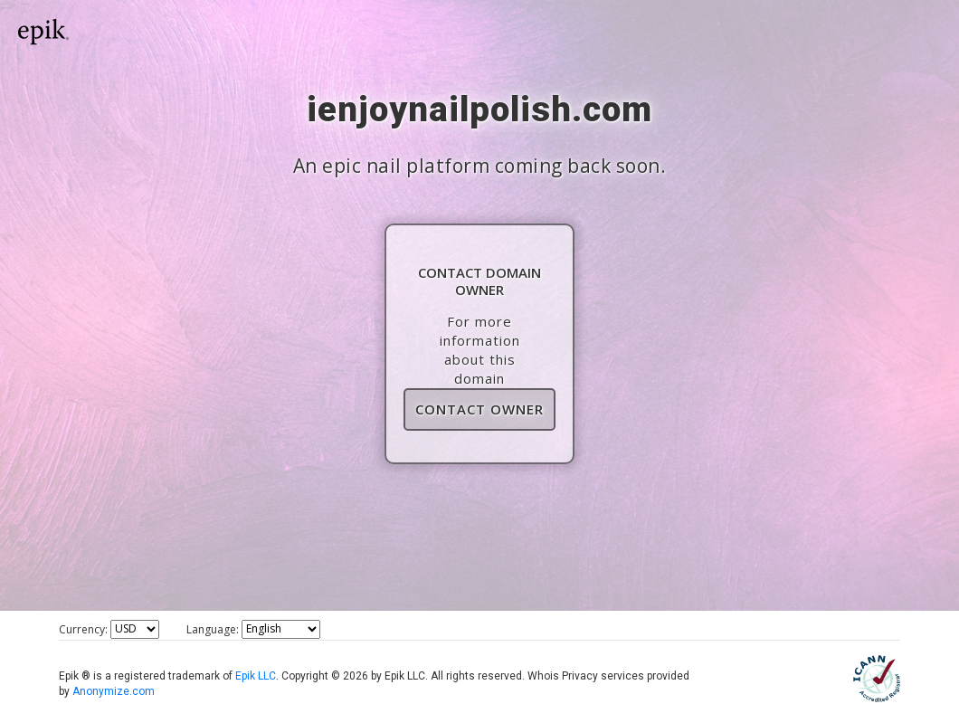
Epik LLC (255, 676)
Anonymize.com (113, 691)
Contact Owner (479, 409)
